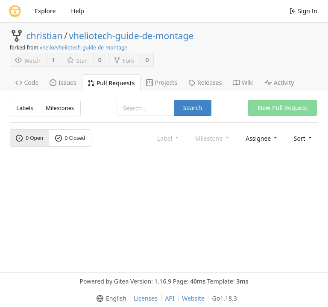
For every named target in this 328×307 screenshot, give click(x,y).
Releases (205, 82)
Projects (161, 82)
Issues (63, 82)
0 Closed (70, 138)
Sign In (303, 11)
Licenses (146, 298)
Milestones (60, 108)
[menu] (262, 138)
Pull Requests (111, 83)
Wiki (243, 82)
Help (77, 11)
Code (27, 82)
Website (193, 298)
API (170, 298)
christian (44, 36)
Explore (45, 11)
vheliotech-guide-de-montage (131, 36)
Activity (279, 82)
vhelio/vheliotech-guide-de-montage (83, 47)
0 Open (29, 138)
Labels (24, 108)
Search (192, 108)
